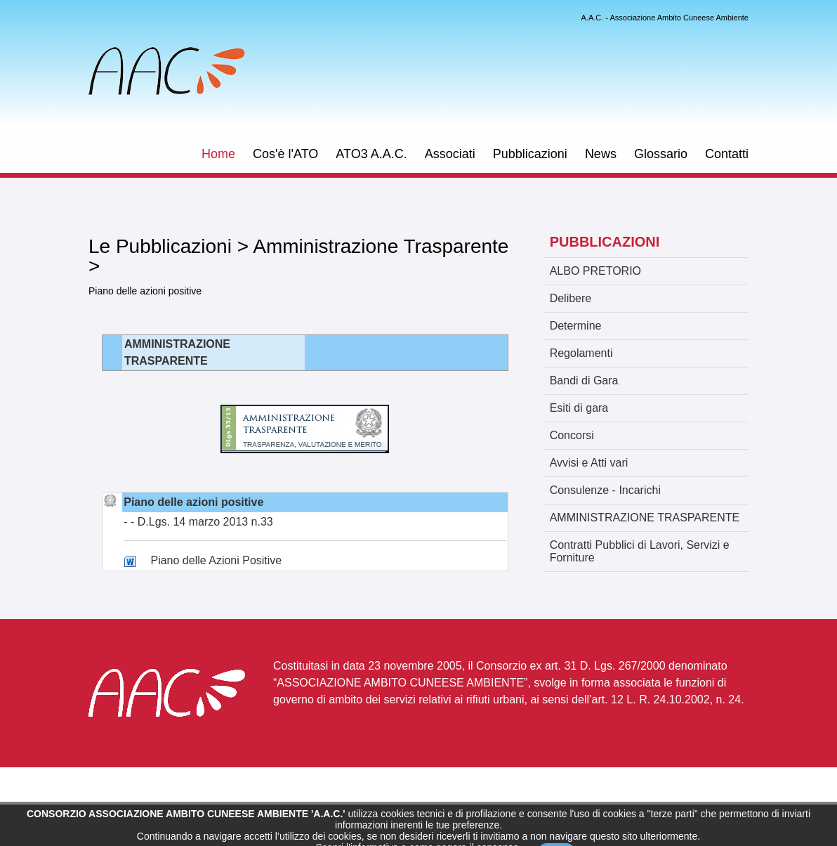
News (601, 154)
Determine (576, 326)
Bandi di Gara (584, 380)
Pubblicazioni (530, 154)
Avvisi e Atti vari (589, 463)
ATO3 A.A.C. (371, 154)
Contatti (727, 154)
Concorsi (572, 435)
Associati (450, 154)
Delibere (571, 298)
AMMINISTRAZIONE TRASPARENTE (645, 517)
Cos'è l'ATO (285, 154)
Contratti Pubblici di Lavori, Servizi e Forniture (640, 551)
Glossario (660, 154)
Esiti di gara (579, 408)
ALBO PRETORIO (595, 271)
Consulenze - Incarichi (605, 490)
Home (218, 154)
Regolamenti (581, 353)
